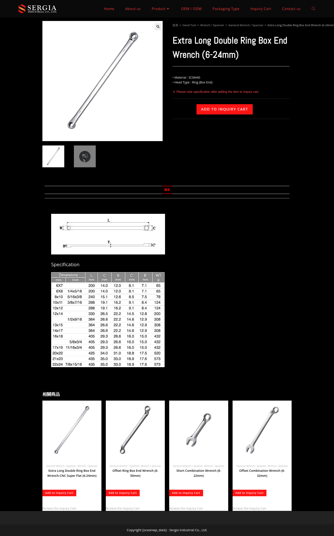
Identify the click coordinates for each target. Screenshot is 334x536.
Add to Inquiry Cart (224, 109)
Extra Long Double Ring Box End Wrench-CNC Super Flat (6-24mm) (72, 473)
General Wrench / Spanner (245, 25)
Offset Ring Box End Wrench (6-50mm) (135, 473)
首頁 (175, 25)
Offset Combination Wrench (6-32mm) (262, 473)
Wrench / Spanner (212, 25)
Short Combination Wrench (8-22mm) (198, 473)
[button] (158, 26)
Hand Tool (189, 25)
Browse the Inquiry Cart (59, 508)
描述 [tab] (167, 190)
